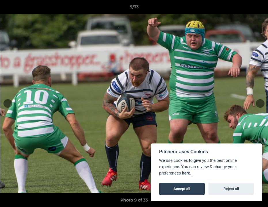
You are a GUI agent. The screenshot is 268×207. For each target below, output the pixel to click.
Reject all (231, 189)
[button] (257, 8)
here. (186, 173)
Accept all (182, 189)
